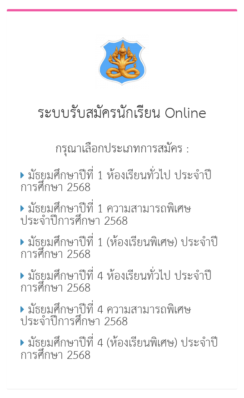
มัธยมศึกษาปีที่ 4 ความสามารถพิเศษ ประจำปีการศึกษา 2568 (105, 316)
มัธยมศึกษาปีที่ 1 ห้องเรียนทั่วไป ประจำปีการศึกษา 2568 (116, 182)
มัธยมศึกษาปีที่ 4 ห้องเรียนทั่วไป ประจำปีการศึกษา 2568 (116, 282)
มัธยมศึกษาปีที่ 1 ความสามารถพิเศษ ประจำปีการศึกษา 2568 (105, 215)
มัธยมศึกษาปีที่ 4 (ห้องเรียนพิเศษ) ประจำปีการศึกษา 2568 (119, 349)
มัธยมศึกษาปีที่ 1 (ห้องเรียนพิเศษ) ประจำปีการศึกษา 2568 (119, 249)
